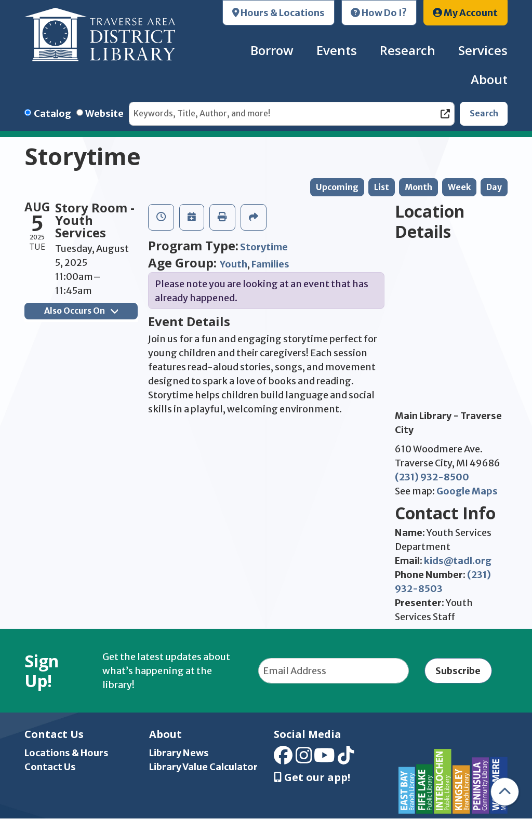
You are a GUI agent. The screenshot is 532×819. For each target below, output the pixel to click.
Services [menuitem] (483, 50)
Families (270, 264)
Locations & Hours (66, 753)
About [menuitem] (489, 79)
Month (418, 187)
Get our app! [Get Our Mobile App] (312, 777)
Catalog (52, 113)
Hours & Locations (278, 13)
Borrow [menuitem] (272, 50)
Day (494, 187)
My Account (465, 13)
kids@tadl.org (457, 561)
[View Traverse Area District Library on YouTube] (324, 759)
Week (459, 187)
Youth (233, 264)
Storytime (264, 247)
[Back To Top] (504, 791)
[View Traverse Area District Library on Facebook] (283, 759)
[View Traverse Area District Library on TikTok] (346, 759)
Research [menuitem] (407, 50)
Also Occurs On (81, 311)
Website (104, 113)
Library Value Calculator (203, 767)
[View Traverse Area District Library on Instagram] (304, 759)
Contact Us (50, 767)
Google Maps (467, 491)
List (381, 187)
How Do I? (379, 13)
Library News (179, 753)
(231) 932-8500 (432, 477)
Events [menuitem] (336, 50)
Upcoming (337, 187)
